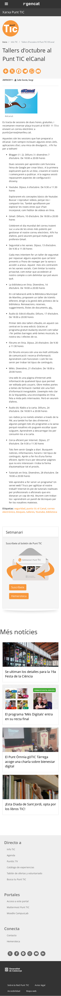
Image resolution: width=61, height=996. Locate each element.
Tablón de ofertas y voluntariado (24, 873)
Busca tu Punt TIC (16, 879)
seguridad (19, 508)
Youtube (40, 511)
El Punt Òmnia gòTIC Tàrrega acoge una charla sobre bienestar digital (30, 762)
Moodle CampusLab (17, 913)
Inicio (4, 42)
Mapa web (31, 991)
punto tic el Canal (36, 508)
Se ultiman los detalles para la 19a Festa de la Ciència (30, 674)
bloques (20, 511)
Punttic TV (12, 861)
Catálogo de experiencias (20, 867)
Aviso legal (40, 985)
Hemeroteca (19, 596)
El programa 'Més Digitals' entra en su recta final (29, 716)
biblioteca (51, 511)
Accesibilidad (13, 991)
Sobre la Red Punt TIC (18, 985)
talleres (30, 511)
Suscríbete (17, 587)
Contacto (11, 935)
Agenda (11, 855)
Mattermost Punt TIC (18, 907)
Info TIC (11, 849)
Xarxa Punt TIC (13, 12)
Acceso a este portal (18, 901)
